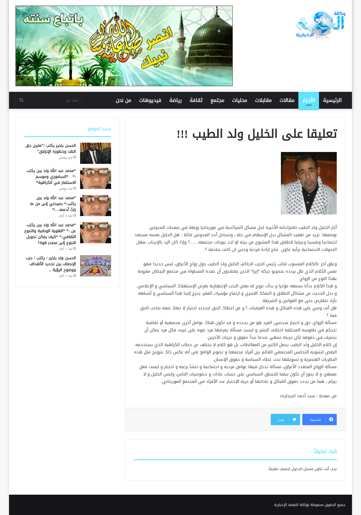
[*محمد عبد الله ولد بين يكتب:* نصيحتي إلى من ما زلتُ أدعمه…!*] (95, 205)
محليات (239, 100)
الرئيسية (332, 100)
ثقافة (196, 100)
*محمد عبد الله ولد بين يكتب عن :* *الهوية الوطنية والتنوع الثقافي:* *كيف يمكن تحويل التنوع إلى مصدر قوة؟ (50, 234)
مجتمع (217, 100)
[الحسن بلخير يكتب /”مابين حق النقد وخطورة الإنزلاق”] (95, 153)
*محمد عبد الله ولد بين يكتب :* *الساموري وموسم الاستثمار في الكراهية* (51, 176)
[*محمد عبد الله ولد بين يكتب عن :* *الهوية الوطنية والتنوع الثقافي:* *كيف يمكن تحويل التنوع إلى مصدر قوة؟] (95, 232)
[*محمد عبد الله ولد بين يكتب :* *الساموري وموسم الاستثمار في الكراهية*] (95, 178)
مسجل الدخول (302, 468)
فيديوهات (150, 100)
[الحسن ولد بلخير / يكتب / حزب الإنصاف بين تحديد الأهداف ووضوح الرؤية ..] (95, 265)
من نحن (123, 100)
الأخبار (308, 100)
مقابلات (263, 100)
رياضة (175, 100)
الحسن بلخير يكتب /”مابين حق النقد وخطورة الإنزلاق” (50, 148)
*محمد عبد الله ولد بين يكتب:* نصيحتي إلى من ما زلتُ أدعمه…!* (53, 204)
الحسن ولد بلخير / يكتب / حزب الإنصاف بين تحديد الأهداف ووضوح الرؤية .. (51, 264)
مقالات (286, 100)
